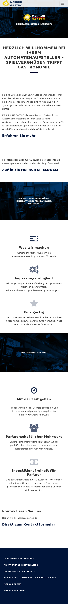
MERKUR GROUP (12, 584)
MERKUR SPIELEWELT (15, 590)
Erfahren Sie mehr (19, 135)
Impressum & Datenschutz (19, 558)
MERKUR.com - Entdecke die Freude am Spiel (30, 578)
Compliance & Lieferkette (19, 571)
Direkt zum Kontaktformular (28, 524)
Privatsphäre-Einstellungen (21, 565)
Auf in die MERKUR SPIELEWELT (30, 170)
